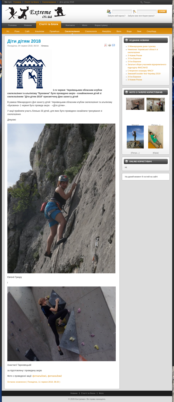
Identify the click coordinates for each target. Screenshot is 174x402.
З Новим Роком (135, 55)
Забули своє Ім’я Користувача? (141, 16)
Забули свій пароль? (116, 16)
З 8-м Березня (134, 58)
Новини (74, 393)
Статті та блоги (32, 2)
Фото (101, 393)
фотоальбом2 (55, 376)
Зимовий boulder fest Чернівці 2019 (144, 73)
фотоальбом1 (39, 376)
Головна (17, 2)
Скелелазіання (49, 2)
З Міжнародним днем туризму (142, 46)
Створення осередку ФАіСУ (140, 71)
